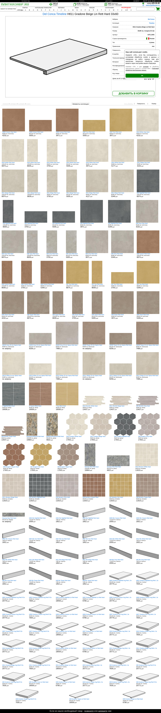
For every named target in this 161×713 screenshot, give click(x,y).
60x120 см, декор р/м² (55, 438)
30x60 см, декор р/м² (94, 407)
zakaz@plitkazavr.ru (153, 5)
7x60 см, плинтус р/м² (67, 519)
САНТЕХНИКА (109, 8)
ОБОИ (77, 8)
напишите (102, 711)
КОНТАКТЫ (54, 1)
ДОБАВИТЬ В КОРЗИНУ (133, 93)
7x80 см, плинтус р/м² (94, 519)
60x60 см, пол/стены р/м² (13, 133)
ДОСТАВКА (108, 1)
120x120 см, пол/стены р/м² (13, 164)
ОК (142, 75)
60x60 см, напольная (13, 346)
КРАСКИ (92, 8)
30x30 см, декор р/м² (13, 407)
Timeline (151, 23)
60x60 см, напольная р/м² (67, 346)
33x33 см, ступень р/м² (147, 582)
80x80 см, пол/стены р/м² (122, 164)
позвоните (89, 711)
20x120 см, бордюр (13, 519)
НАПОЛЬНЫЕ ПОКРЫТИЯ (43, 8)
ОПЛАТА (81, 1)
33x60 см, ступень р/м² (94, 599)
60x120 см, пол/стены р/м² (40, 133)
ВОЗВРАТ (136, 1)
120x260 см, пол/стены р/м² (35, 164)
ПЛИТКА (25, 8)
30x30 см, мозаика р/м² (146, 468)
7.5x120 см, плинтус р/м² (40, 519)
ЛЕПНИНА (61, 8)
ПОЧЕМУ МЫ (26, 1)
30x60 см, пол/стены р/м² (55, 164)
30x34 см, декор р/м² (77, 438)
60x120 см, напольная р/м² (40, 346)
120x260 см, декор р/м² (35, 438)
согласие (146, 66)
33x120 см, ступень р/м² (120, 582)
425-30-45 (153, 3)
